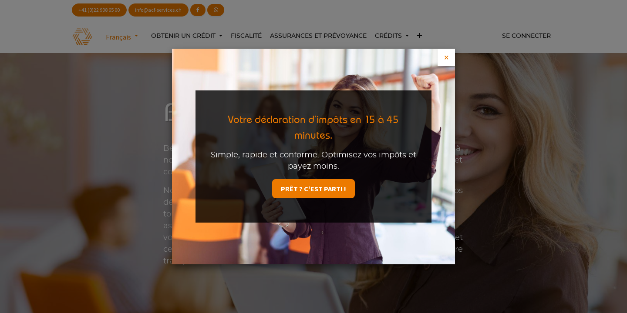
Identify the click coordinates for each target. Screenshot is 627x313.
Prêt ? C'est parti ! (313, 188)
